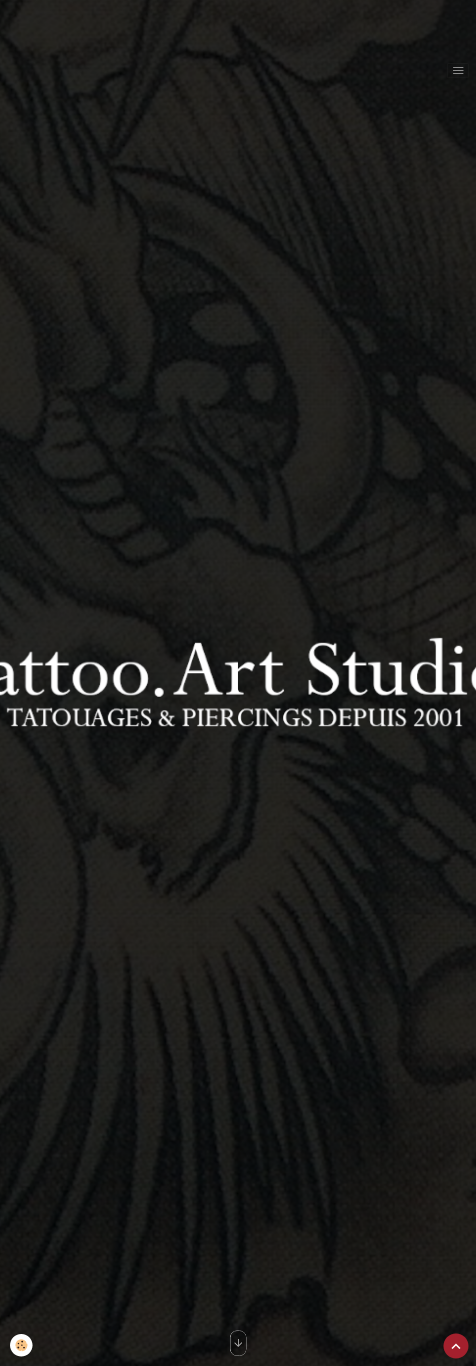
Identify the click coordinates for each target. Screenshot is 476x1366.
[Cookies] (21, 1345)
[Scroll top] (455, 1345)
